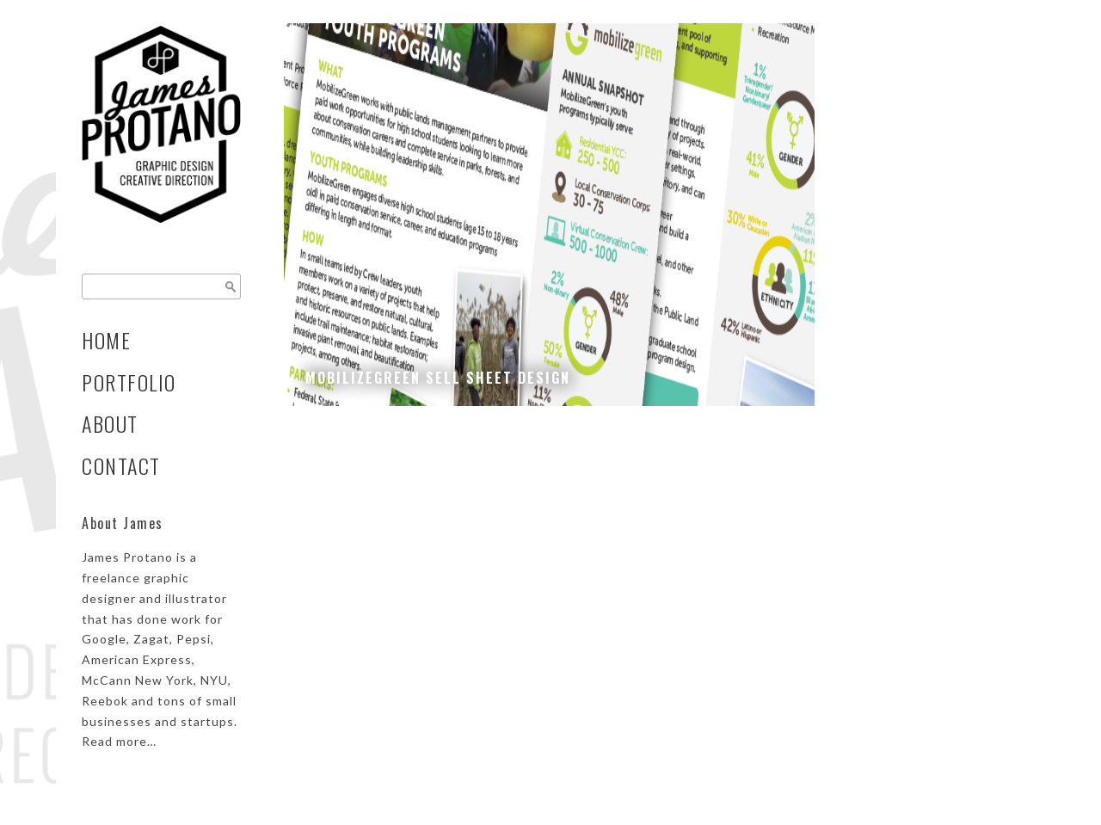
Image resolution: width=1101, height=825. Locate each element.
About (110, 424)
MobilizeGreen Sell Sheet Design (437, 377)
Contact (121, 466)
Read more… (119, 741)
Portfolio (129, 382)
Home (106, 340)
